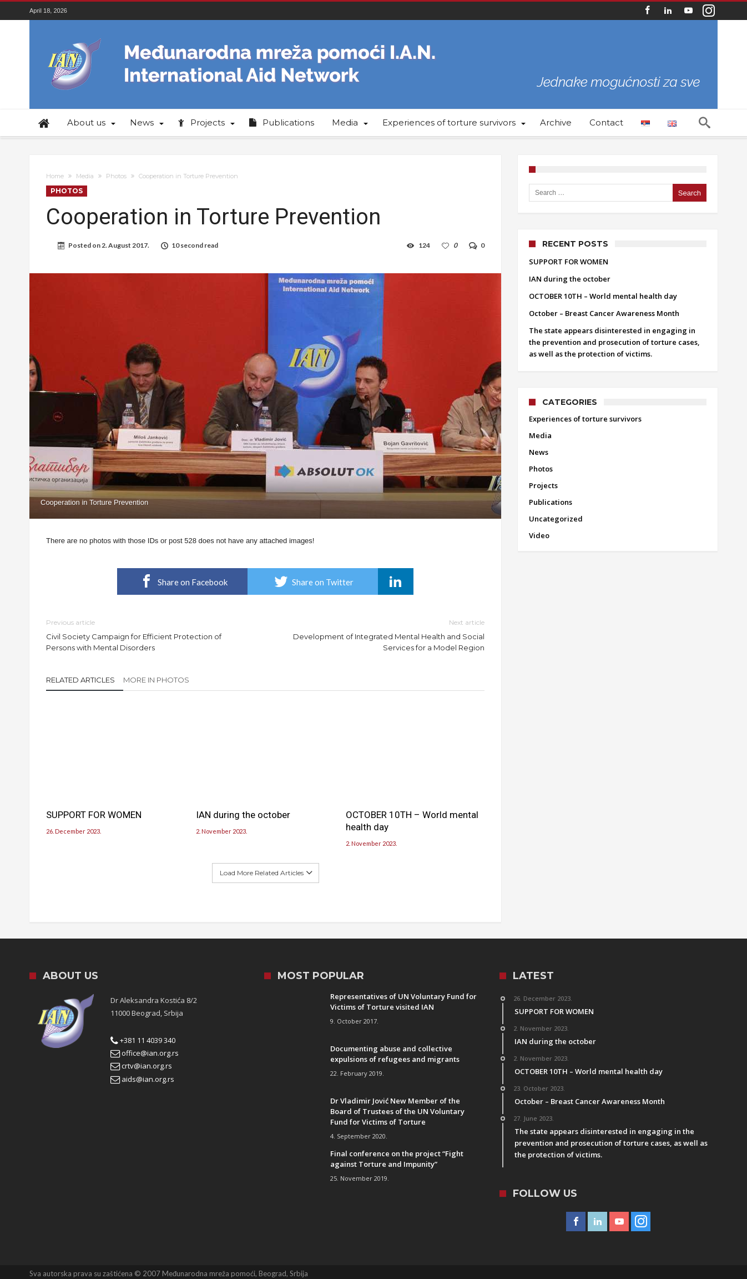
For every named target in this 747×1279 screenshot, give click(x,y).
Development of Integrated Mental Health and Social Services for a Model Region (383, 634)
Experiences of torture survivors (585, 419)
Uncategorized (556, 519)
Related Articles (80, 679)
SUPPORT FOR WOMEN (94, 814)
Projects (543, 485)
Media (85, 176)
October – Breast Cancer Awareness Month (604, 313)
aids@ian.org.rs (142, 1079)
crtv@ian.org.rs (141, 1066)
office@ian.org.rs (144, 1053)
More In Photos (156, 679)
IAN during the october (243, 814)
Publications (550, 502)
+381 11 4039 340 (142, 1040)
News (538, 452)
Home (55, 176)
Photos (116, 176)
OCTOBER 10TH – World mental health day (412, 820)
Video (539, 535)
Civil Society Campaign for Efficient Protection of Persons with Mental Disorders (147, 634)
